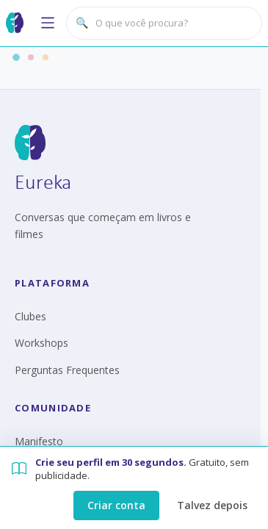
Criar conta (116, 505)
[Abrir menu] (48, 23)
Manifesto (39, 441)
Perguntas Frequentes (67, 370)
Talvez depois (212, 505)
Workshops (41, 343)
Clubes (30, 316)
